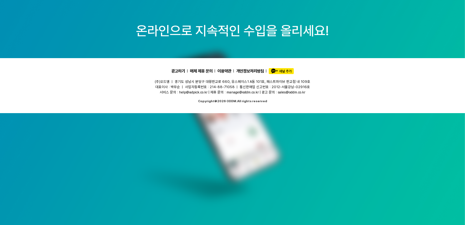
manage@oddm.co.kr (243, 92)
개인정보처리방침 (250, 70)
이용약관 (224, 70)
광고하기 (178, 70)
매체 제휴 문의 (201, 70)
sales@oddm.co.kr (291, 92)
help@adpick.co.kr (193, 92)
